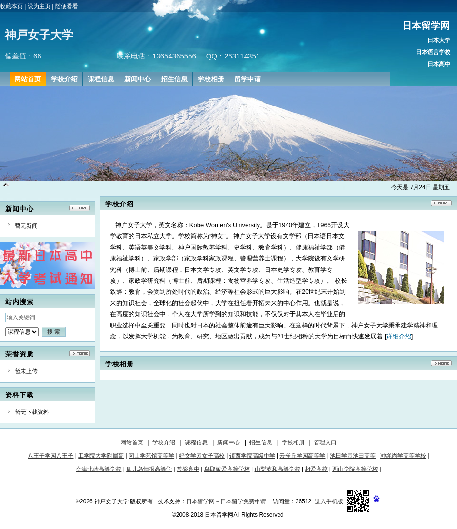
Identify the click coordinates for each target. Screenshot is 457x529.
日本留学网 (426, 25)
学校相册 (293, 442)
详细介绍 (399, 336)
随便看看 (66, 6)
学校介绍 (163, 442)
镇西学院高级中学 (252, 455)
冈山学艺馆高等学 (151, 455)
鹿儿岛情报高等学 (149, 469)
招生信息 (260, 442)
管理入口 (325, 442)
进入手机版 (329, 501)
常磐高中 (188, 469)
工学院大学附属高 (101, 455)
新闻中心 (228, 442)
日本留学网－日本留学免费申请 (226, 501)
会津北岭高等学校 (98, 469)
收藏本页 (11, 6)
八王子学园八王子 (50, 455)
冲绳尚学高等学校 (403, 455)
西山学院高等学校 (355, 469)
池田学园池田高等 (353, 455)
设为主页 (39, 6)
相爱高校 (316, 469)
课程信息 (196, 442)
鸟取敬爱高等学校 (227, 469)
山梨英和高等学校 (277, 469)
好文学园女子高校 (202, 455)
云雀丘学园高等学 (302, 455)
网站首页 (131, 442)
